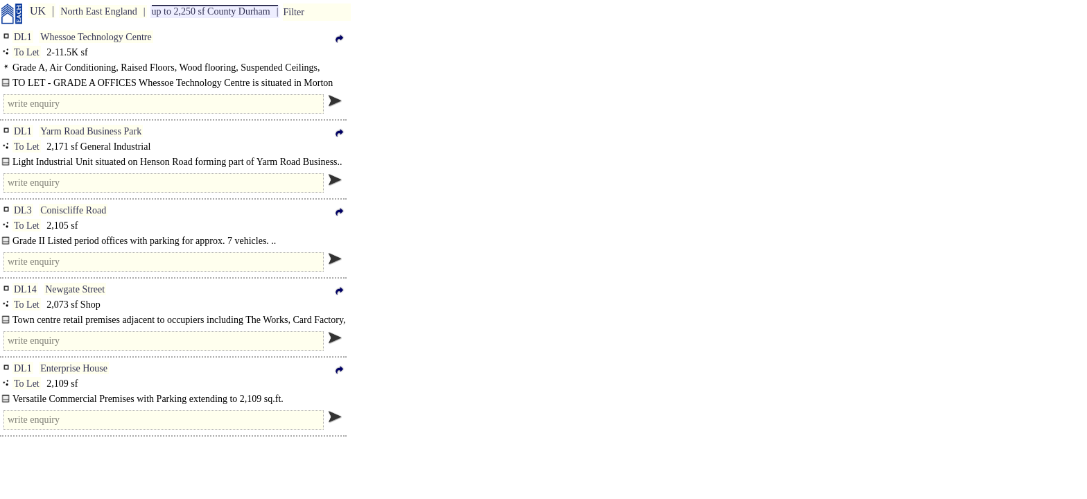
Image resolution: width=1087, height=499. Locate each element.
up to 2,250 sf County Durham (211, 11)
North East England (98, 11)
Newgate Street (75, 289)
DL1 (23, 37)
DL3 (23, 210)
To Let (27, 52)
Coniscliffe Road (73, 210)
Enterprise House (73, 368)
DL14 (25, 289)
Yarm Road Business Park (90, 131)
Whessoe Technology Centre (96, 37)
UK (38, 11)
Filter (293, 12)
